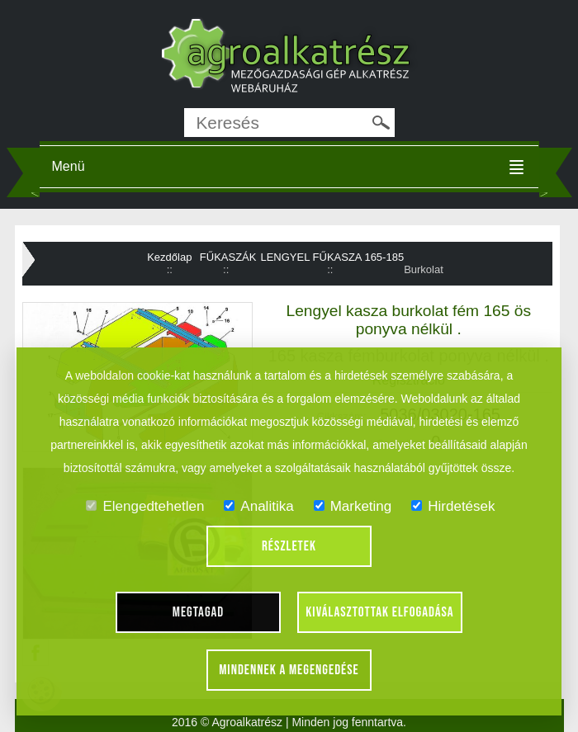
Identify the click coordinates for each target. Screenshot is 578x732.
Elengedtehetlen (145, 506)
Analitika (258, 506)
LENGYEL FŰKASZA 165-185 (332, 257)
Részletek (289, 546)
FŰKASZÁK (228, 257)
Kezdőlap (169, 257)
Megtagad (199, 612)
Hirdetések (453, 506)
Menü (68, 166)
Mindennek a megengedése (289, 670)
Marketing (353, 506)
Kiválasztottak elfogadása (379, 612)
